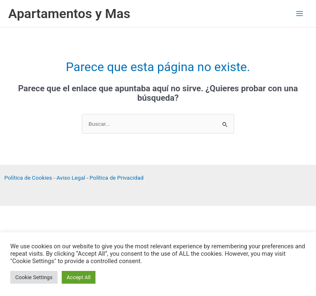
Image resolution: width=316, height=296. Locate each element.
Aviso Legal (70, 177)
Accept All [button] (79, 277)
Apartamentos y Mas (69, 13)
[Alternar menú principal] (299, 13)
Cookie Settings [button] (34, 277)
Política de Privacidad (117, 177)
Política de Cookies (28, 177)
